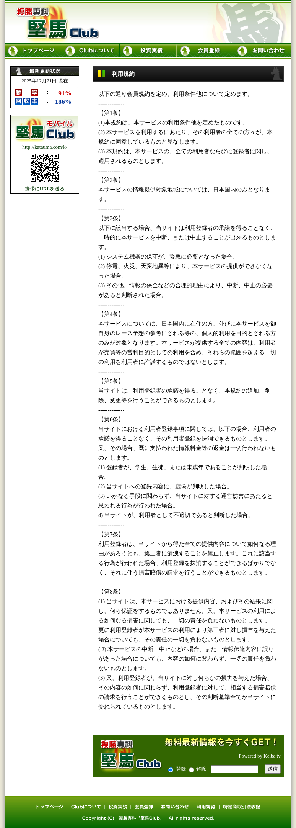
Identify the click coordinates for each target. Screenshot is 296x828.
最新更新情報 (44, 87)
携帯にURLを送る (45, 188)
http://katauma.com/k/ (44, 147)
